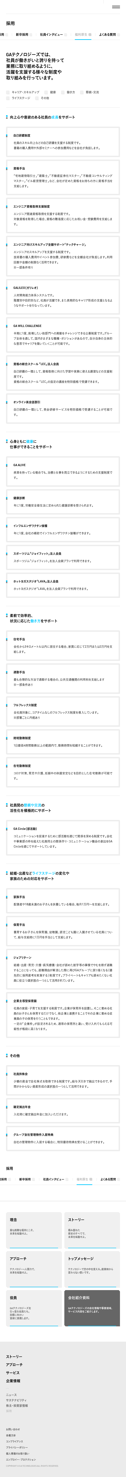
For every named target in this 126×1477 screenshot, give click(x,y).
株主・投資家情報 (17, 1405)
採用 (10, 23)
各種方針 (11, 1435)
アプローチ (14, 1364)
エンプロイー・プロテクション (21, 1459)
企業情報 (13, 1381)
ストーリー (14, 1356)
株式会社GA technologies (20, 7)
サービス (13, 1373)
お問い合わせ (13, 1429)
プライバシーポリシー (17, 1447)
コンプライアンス (14, 1441)
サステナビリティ (16, 1400)
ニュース (11, 1395)
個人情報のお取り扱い (17, 1453)
